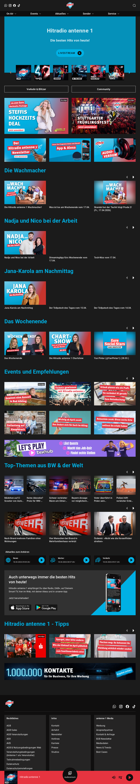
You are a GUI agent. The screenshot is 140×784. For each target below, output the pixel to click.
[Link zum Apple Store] (20, 608)
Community (103, 89)
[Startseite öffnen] (70, 5)
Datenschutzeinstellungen (20, 768)
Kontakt (55, 725)
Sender (88, 13)
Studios (55, 752)
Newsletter (56, 734)
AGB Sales (12, 730)
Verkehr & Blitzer (36, 89)
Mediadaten (102, 743)
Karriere (55, 743)
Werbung (100, 725)
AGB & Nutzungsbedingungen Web (24, 747)
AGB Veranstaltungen (17, 734)
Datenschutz (13, 764)
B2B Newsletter (103, 739)
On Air (12, 13)
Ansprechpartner (104, 730)
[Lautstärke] (114, 777)
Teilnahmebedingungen (18, 759)
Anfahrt (55, 730)
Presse (54, 747)
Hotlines (55, 739)
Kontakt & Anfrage (105, 734)
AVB (9, 743)
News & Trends (103, 747)
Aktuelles (62, 13)
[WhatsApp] (5, 5)
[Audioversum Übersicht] (70, 775)
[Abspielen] (129, 777)
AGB (9, 725)
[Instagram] (10, 5)
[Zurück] (127, 177)
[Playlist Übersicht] (120, 777)
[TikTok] (19, 5)
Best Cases (101, 752)
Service (114, 13)
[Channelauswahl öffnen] (134, 5)
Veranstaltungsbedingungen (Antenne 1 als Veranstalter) (21, 754)
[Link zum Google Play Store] (46, 608)
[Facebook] (14, 5)
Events (36, 13)
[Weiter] (133, 177)
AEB (9, 739)
